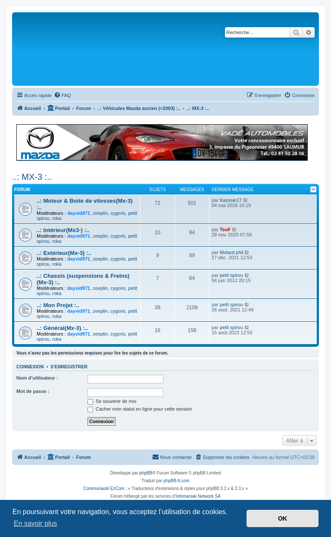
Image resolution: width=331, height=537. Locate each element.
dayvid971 (78, 213)
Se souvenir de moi (111, 401)
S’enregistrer (68, 366)
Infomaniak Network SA (198, 496)
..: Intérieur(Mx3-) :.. (63, 230)
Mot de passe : (32, 391)
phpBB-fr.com (176, 480)
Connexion (30, 366)
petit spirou (231, 275)
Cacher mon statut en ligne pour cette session (139, 408)
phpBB (145, 473)
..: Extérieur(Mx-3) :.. (64, 253)
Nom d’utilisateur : (37, 377)
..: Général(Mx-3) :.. (62, 328)
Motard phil (231, 252)
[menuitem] (62, 95)
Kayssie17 (231, 200)
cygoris (117, 213)
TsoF (225, 229)
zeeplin (100, 213)
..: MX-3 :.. (32, 177)
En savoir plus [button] (35, 523)
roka (56, 218)
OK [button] (282, 518)
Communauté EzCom (104, 488)
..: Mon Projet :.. (58, 305)
